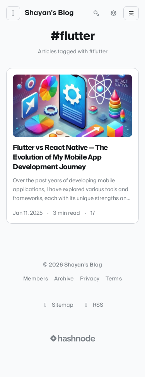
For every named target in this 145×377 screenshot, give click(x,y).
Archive (63, 279)
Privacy (89, 279)
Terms (114, 279)
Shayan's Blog (49, 13)
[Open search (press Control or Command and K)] (96, 13)
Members (35, 279)
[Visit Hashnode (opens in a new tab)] (73, 338)
